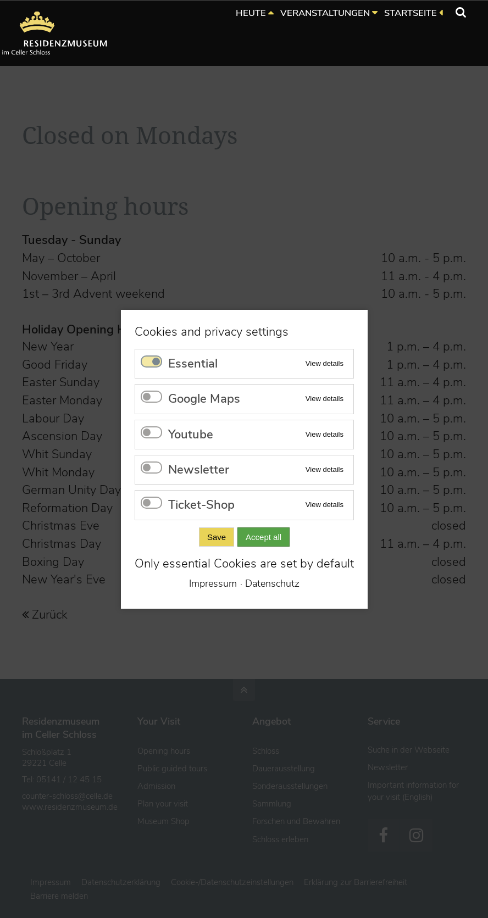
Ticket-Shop (201, 505)
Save (216, 536)
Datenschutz (272, 583)
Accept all (263, 536)
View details (324, 363)
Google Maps (204, 399)
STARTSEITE (410, 13)
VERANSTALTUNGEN (325, 13)
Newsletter (198, 469)
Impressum (213, 583)
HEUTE (251, 13)
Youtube (190, 434)
